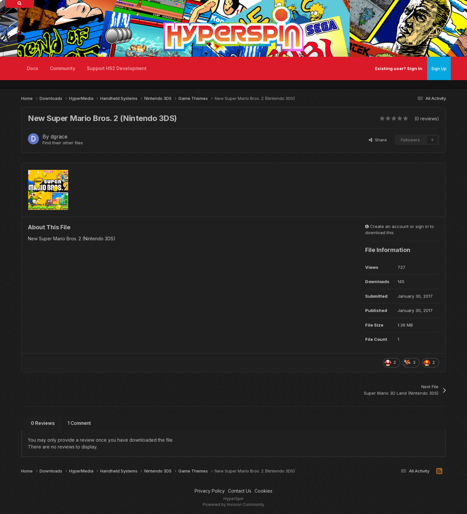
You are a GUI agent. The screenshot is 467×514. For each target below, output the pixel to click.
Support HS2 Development (117, 68)
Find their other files (62, 142)
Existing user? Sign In (398, 68)
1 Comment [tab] (79, 423)
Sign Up (439, 68)
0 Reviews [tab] (43, 423)
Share (378, 139)
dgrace (59, 136)
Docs (32, 68)
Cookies (263, 491)
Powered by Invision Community (233, 504)
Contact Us (239, 491)
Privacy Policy (210, 491)
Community (62, 68)
